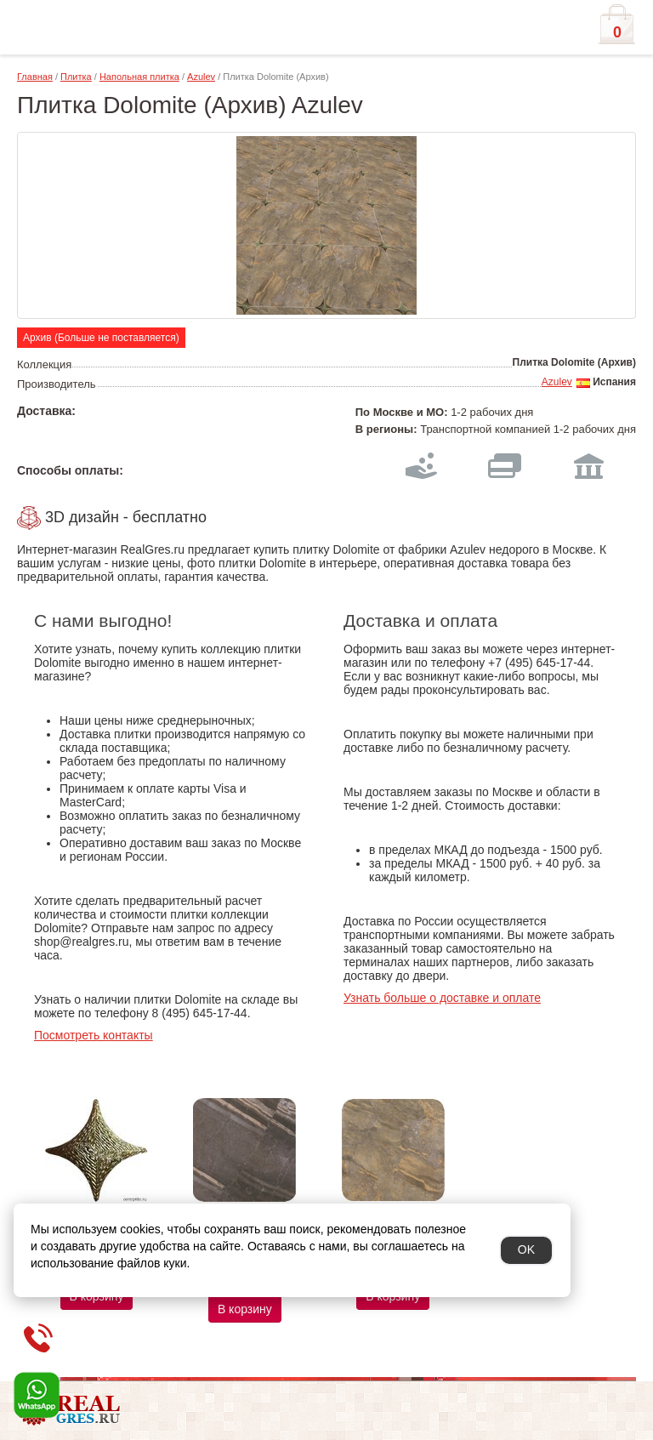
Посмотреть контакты (93, 1035)
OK (526, 1249)
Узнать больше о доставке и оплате (442, 998)
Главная (35, 76)
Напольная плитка (139, 76)
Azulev (201, 76)
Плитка (76, 76)
